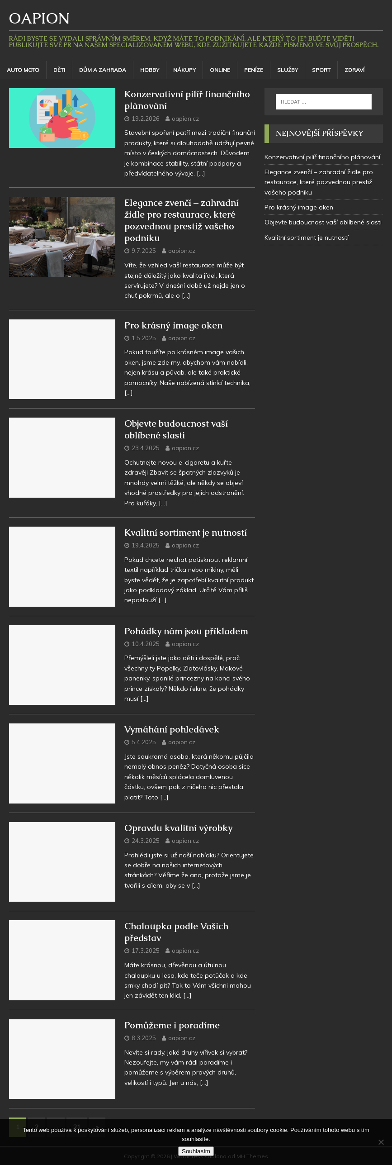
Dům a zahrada (102, 70)
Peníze (253, 70)
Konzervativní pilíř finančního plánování (322, 157)
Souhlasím (196, 1151)
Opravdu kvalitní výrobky (178, 828)
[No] (380, 1141)
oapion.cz (185, 118)
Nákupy (184, 70)
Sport (321, 70)
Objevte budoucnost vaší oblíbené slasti (176, 429)
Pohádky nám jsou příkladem (186, 631)
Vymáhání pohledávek (171, 729)
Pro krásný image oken (173, 325)
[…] (201, 173)
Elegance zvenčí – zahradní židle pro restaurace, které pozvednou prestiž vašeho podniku (181, 220)
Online (220, 70)
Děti (59, 70)
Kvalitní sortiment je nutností (185, 532)
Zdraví (354, 70)
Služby (287, 70)
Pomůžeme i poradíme (172, 1025)
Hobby (149, 70)
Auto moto (23, 70)
